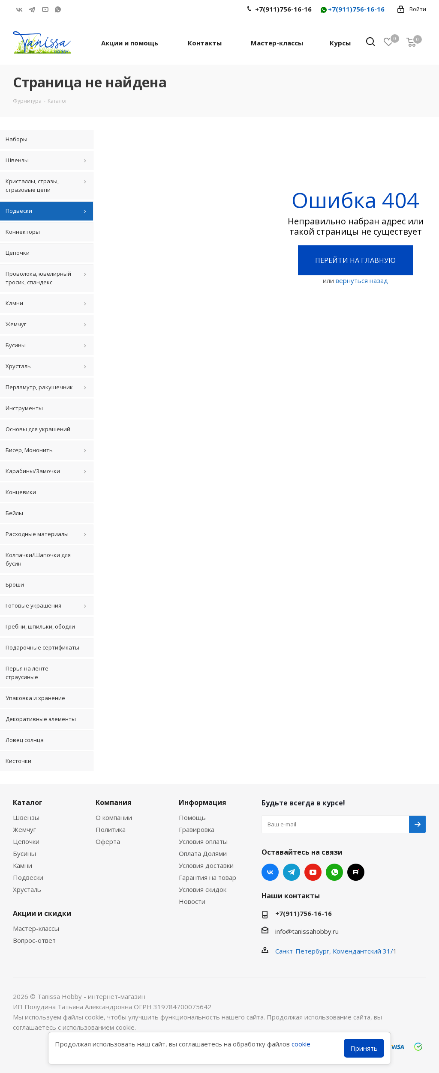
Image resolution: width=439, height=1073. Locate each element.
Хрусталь (27, 889)
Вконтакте (19, 9)
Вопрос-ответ (34, 940)
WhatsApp (57, 9)
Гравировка (196, 829)
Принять (364, 1048)
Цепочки (26, 841)
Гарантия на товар (207, 877)
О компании (114, 817)
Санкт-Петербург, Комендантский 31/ (334, 951)
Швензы (26, 817)
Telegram (32, 9)
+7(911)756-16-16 (352, 9)
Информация (202, 802)
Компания (114, 802)
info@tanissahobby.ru (307, 931)
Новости (192, 901)
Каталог (27, 802)
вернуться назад (362, 280)
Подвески (28, 877)
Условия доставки (206, 865)
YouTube (45, 9)
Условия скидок (202, 889)
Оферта (108, 841)
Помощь (192, 817)
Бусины (24, 853)
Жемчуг (24, 829)
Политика (111, 829)
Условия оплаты (203, 841)
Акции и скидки (42, 913)
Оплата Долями (203, 853)
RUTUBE (70, 9)
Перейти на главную (355, 260)
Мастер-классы (36, 928)
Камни (22, 865)
